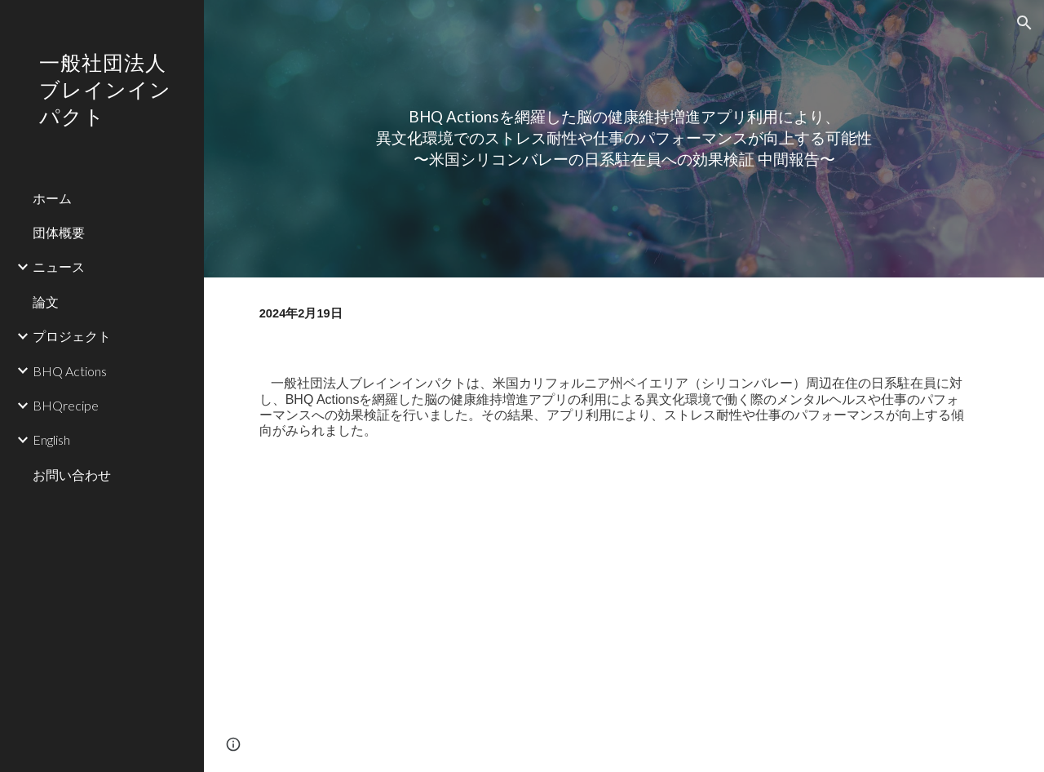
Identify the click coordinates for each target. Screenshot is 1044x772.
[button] (1024, 22)
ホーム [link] (52, 198)
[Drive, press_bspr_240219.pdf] (624, 618)
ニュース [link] (59, 266)
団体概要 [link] (59, 232)
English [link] (51, 439)
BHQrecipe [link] (66, 405)
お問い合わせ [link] (72, 474)
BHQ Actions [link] (70, 371)
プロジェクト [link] (72, 336)
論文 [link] (46, 301)
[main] (624, 138)
